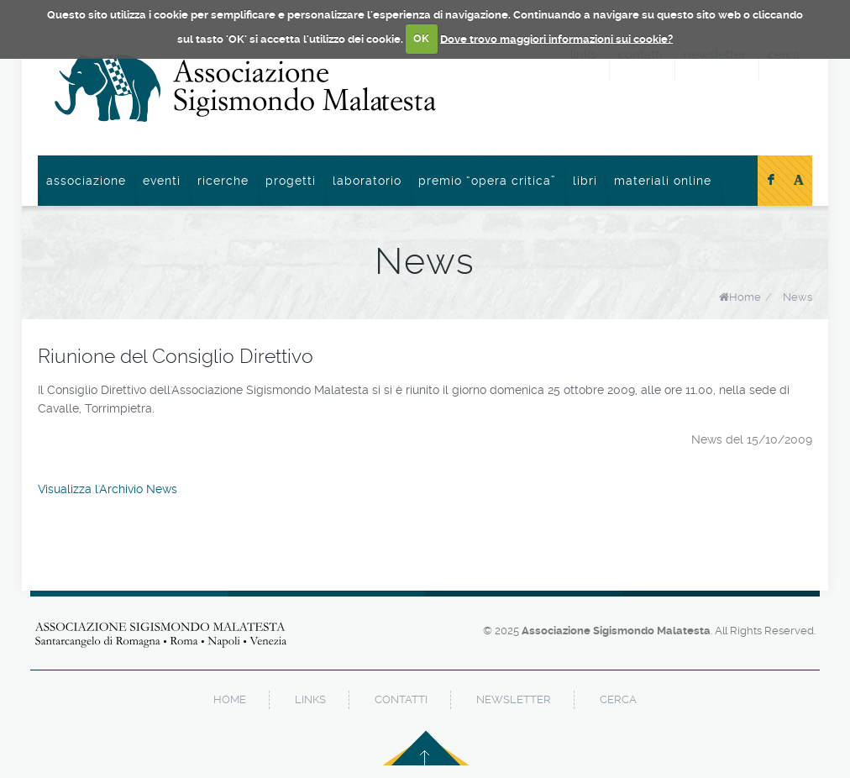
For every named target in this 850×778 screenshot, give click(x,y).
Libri (585, 180)
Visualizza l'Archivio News (107, 489)
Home (745, 297)
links (310, 699)
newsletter (513, 699)
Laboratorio (367, 180)
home (229, 699)
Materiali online (662, 180)
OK (421, 38)
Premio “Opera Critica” (487, 180)
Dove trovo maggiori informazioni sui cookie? (556, 38)
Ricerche (223, 180)
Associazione (86, 180)
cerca (618, 699)
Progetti (290, 180)
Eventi (162, 180)
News (797, 297)
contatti (401, 699)
